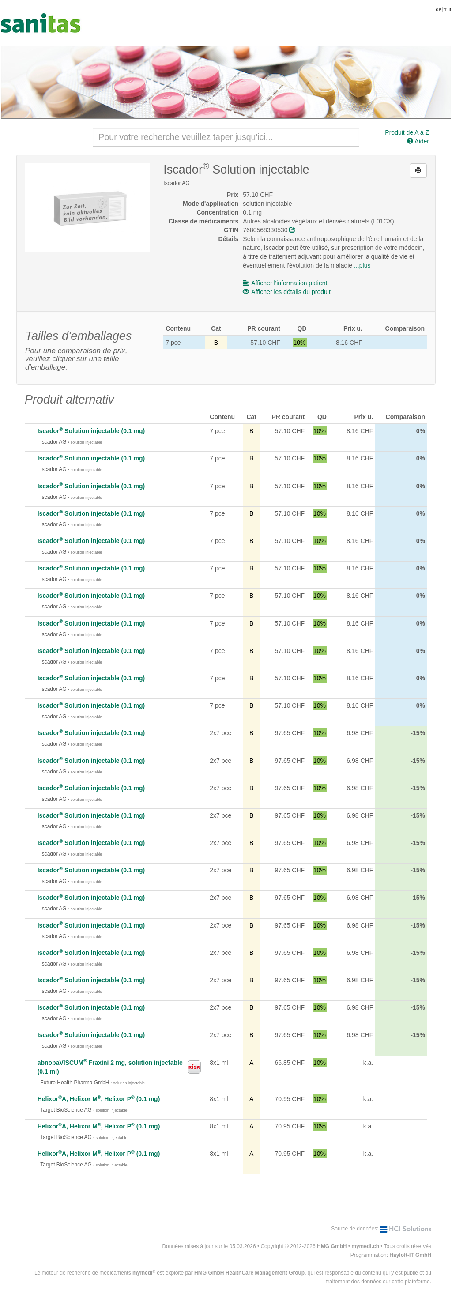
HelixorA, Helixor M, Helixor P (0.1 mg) (99, 1098)
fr (445, 9)
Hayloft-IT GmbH (410, 1255)
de (438, 9)
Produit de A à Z (407, 132)
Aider (418, 141)
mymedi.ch (365, 1246)
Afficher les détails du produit (287, 291)
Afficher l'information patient (285, 283)
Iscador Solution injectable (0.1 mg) (91, 430)
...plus (362, 265)
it (450, 9)
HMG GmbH (332, 1246)
